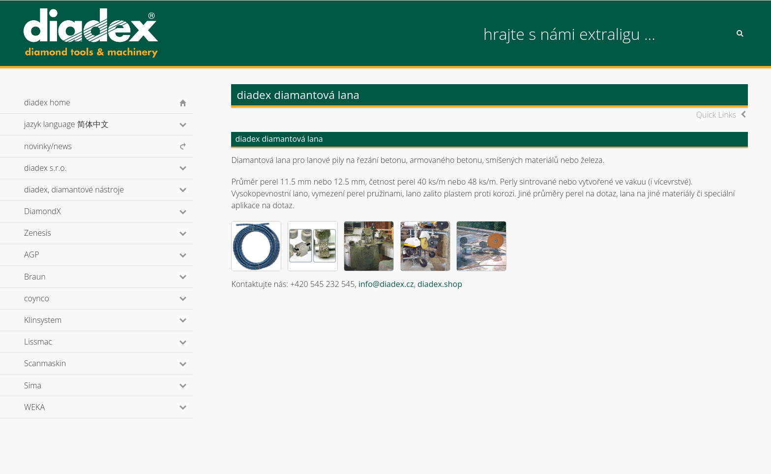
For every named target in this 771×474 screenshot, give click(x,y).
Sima (46, 385)
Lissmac (51, 341)
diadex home (47, 102)
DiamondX (55, 211)
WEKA (47, 407)
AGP (44, 254)
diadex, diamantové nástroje (87, 189)
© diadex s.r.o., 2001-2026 (63, 456)
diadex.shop (439, 284)
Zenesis (50, 232)
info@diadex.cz (386, 284)
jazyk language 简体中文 (79, 124)
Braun (48, 276)
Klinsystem (56, 320)
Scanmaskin (58, 363)
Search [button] (740, 33)
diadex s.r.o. (58, 167)
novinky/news (48, 146)
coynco (49, 298)
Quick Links (716, 114)
